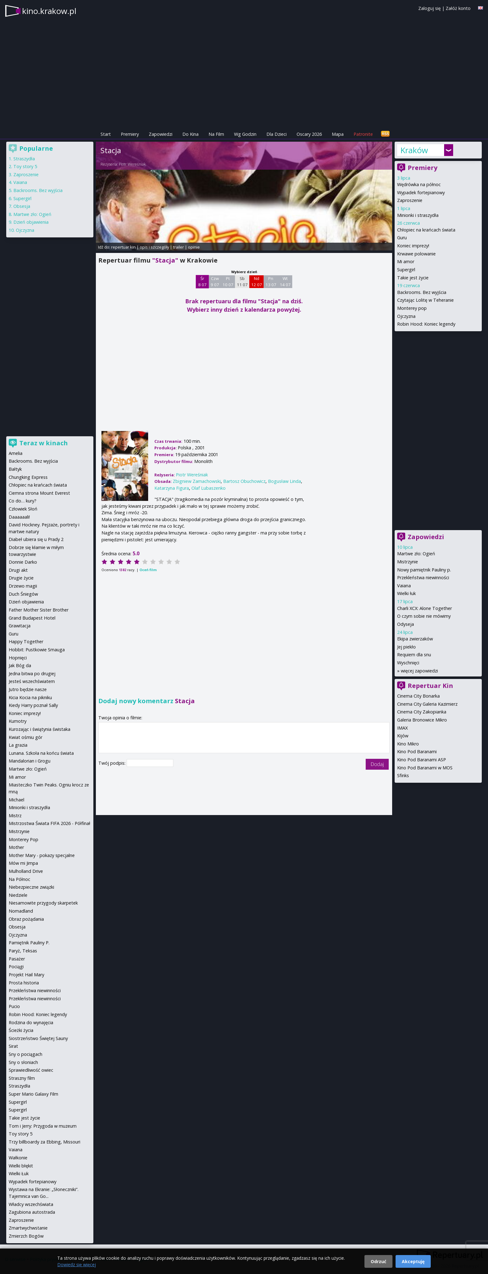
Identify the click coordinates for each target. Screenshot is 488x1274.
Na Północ (19, 879)
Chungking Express (28, 477)
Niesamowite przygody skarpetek (43, 903)
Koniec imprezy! (413, 246)
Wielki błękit (21, 1166)
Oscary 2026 (309, 134)
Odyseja (405, 624)
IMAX (402, 728)
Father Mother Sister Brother (38, 610)
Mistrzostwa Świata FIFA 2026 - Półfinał (49, 823)
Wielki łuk (406, 593)
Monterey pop (412, 308)
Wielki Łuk (19, 1173)
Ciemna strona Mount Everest (39, 493)
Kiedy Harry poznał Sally (33, 705)
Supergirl (406, 270)
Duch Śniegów (23, 594)
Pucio (14, 1006)
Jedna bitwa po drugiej (32, 673)
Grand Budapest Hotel (32, 618)
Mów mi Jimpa (23, 863)
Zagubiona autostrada (32, 1212)
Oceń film (148, 569)
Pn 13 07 (270, 281)
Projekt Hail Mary (26, 975)
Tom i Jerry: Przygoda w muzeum (43, 1126)
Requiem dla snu (414, 655)
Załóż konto (458, 8)
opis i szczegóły (154, 247)
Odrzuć (378, 1261)
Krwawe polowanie (416, 254)
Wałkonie (18, 1158)
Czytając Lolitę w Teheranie (425, 300)
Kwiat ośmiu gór (25, 737)
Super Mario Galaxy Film (33, 1094)
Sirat (13, 1046)
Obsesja (21, 206)
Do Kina (190, 134)
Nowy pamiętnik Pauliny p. (424, 570)
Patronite (363, 134)
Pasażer (17, 959)
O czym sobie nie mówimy (424, 616)
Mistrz (15, 815)
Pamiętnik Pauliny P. (29, 943)
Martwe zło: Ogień (416, 554)
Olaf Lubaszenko (208, 488)
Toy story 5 (25, 166)
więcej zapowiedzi (419, 671)
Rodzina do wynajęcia (31, 1022)
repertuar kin (123, 247)
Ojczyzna (406, 316)
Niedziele (18, 895)
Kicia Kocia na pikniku (30, 697)
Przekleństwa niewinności (423, 577)
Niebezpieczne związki (31, 887)
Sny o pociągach (25, 1054)
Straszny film (22, 1078)
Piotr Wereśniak (132, 164)
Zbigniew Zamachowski (197, 481)
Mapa (338, 134)
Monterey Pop (23, 839)
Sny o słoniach (23, 1062)
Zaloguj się (429, 8)
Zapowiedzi (160, 134)
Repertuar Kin (430, 685)
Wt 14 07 (285, 281)
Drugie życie (21, 578)
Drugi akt (18, 570)
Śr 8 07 (202, 281)
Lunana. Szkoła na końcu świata (41, 753)
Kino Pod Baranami (417, 751)
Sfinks (403, 775)
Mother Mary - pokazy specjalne (42, 855)
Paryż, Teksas (23, 951)
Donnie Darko (23, 562)
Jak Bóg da (20, 665)
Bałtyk (15, 469)
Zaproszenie (409, 200)
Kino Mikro (408, 744)
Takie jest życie (413, 278)
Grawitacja (19, 626)
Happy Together (26, 641)
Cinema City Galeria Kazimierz (427, 704)
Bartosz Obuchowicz (244, 481)
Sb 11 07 (242, 281)
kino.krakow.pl (49, 10)
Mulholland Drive (26, 871)
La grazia (18, 745)
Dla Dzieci (276, 134)
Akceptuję (413, 1261)
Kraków (414, 150)
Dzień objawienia (31, 222)
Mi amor (405, 261)
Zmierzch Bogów (26, 1236)
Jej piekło (406, 647)
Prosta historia (24, 983)
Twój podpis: (112, 763)
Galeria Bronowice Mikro (422, 720)
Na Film (216, 134)
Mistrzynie (407, 562)
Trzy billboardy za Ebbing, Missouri (44, 1142)
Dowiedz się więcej (76, 1264)
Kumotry (17, 721)
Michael (16, 800)
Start (106, 134)
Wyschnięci (408, 663)
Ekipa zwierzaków (415, 639)
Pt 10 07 (228, 281)
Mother (16, 847)
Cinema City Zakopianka (421, 712)
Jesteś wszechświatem (32, 681)
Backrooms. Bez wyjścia (421, 292)
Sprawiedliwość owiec (31, 1070)
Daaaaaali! (19, 517)
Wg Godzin (245, 134)
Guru (402, 238)
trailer (178, 247)
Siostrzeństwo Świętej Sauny (38, 1038)
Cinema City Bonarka (418, 696)
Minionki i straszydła (418, 215)
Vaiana (404, 586)
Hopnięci (18, 658)
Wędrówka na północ (419, 184)
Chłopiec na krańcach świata (426, 230)
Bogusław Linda (284, 481)
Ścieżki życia (21, 1030)
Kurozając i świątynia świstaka (39, 729)
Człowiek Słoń (23, 509)
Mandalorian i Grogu (29, 761)
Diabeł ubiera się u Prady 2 (36, 539)
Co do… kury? (22, 501)
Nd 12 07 (256, 281)
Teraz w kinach (43, 443)
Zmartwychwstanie (28, 1228)
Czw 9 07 (215, 281)
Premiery (130, 134)
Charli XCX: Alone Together (424, 608)
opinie (194, 247)
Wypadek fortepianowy (421, 192)
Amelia (15, 453)
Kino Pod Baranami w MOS (425, 768)
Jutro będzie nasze (28, 689)
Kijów (402, 736)
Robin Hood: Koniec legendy (426, 324)
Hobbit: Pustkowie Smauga (37, 650)
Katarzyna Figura (171, 488)
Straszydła (24, 159)
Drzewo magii (23, 586)
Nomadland (21, 911)
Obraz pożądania (26, 919)
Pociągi (16, 966)
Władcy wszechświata (31, 1204)
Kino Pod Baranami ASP (421, 760)
